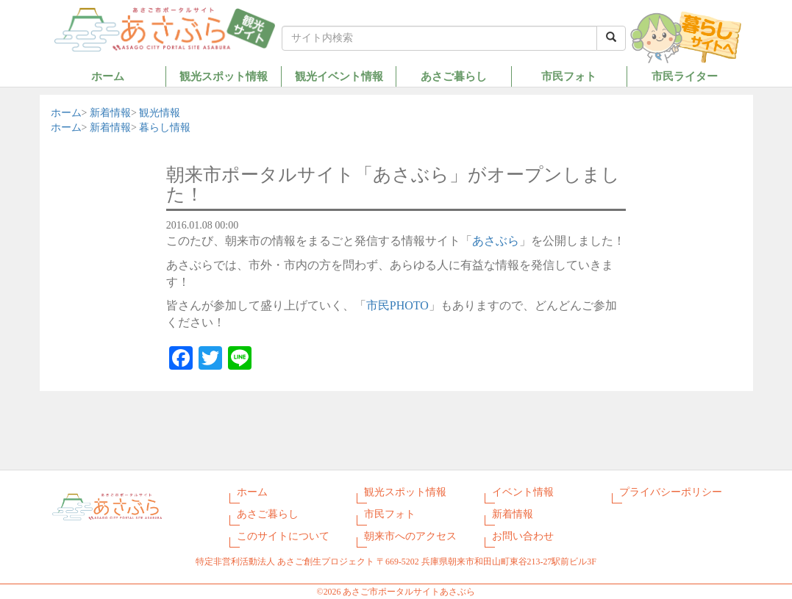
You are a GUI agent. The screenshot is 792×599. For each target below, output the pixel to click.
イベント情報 (523, 492)
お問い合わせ (523, 536)
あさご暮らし (454, 76)
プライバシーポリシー (670, 492)
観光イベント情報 (339, 76)
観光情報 (159, 112)
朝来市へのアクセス (410, 536)
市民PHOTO (397, 305)
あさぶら (495, 240)
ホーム (107, 76)
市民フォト (568, 76)
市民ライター (685, 76)
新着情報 (110, 112)
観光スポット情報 (223, 76)
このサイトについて (283, 536)
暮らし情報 (164, 127)
